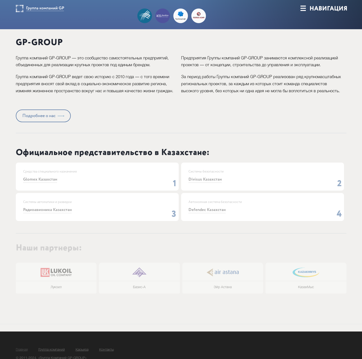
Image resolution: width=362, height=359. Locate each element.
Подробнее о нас (39, 123)
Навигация (323, 14)
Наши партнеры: (49, 255)
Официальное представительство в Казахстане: (113, 160)
